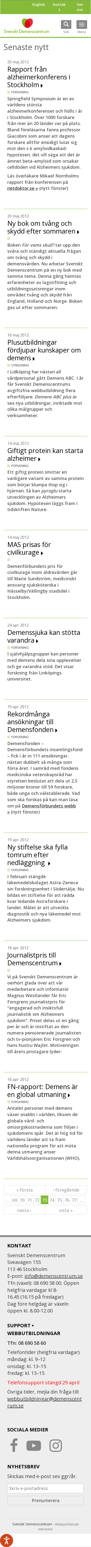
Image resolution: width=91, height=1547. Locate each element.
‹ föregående (66, 1190)
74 (52, 1200)
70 (22, 1200)
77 (74, 1200)
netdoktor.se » (22, 188)
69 (14, 1200)
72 (37, 1200)
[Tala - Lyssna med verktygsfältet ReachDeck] (6, 1540)
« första (25, 1190)
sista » (66, 1210)
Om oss (80, 7)
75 (59, 1200)
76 (67, 1200)
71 (29, 1200)
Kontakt (59, 7)
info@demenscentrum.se (54, 1276)
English (38, 4)
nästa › (24, 1210)
